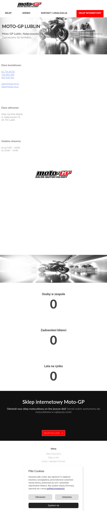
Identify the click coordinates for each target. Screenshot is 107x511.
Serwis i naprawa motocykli (53, 461)
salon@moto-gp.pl (10, 83)
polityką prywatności (56, 488)
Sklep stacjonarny (53, 453)
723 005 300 (7, 74)
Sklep (8, 13)
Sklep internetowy (90, 13)
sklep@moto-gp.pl (10, 86)
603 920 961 (7, 77)
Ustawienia (67, 497)
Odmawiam (40, 497)
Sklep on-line (52, 433)
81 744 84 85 (8, 71)
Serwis (26, 13)
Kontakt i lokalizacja (54, 13)
